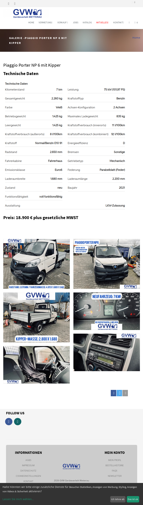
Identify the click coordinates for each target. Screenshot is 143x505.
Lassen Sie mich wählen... (18, 499)
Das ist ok (133, 499)
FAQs (114, 470)
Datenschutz (28, 470)
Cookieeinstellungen (28, 476)
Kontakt (118, 22)
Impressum (28, 465)
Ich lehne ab (117, 499)
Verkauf (62, 22)
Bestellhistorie (114, 465)
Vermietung (45, 22)
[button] (113, 393)
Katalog (87, 22)
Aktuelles (102, 22)
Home (31, 22)
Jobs (75, 22)
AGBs (28, 460)
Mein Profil (114, 460)
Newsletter (115, 476)
